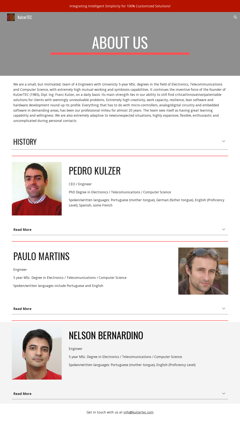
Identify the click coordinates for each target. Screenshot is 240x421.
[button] (235, 17)
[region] (120, 6)
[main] (120, 44)
